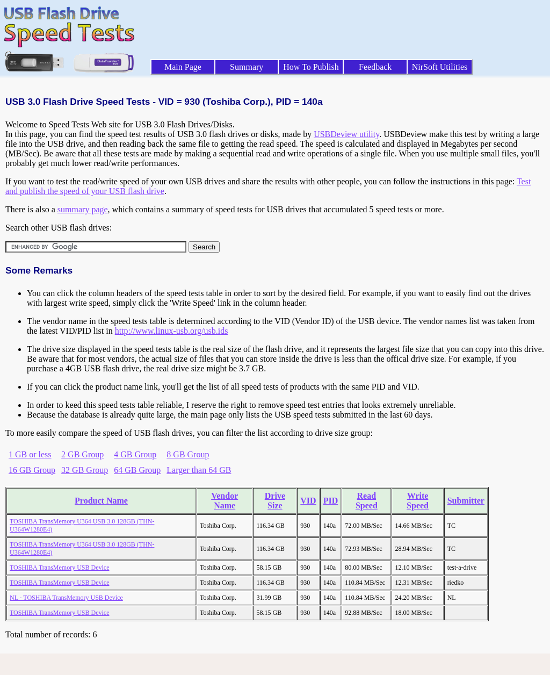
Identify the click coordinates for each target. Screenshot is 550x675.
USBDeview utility (346, 134)
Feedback (375, 66)
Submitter (465, 500)
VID (308, 500)
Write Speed (418, 500)
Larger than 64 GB (199, 470)
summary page (82, 209)
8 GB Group (188, 454)
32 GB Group (84, 470)
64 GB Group (137, 470)
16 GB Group (32, 470)
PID (330, 500)
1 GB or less (30, 454)
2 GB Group (82, 454)
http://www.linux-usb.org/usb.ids (171, 330)
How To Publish (311, 66)
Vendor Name (224, 500)
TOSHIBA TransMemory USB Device (59, 567)
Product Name (101, 500)
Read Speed (367, 500)
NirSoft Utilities (440, 66)
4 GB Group (135, 454)
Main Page (182, 66)
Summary (246, 66)
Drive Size (275, 500)
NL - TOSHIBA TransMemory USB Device (66, 597)
